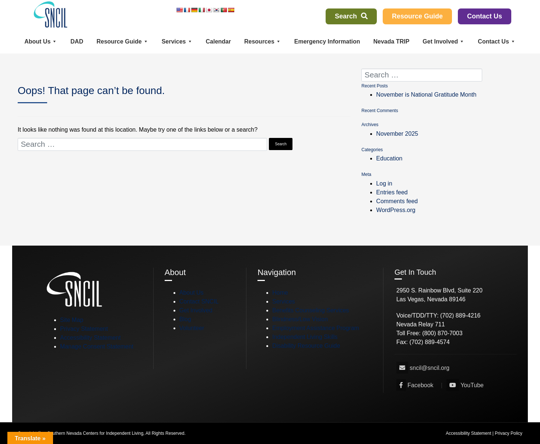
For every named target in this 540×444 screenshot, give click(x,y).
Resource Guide (417, 16)
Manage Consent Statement (96, 346)
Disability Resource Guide (306, 346)
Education (389, 158)
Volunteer (191, 328)
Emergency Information (327, 41)
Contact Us (484, 16)
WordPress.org (395, 210)
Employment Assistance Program (315, 328)
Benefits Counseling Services (310, 310)
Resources (262, 41)
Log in (384, 183)
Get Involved (443, 41)
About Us (40, 41)
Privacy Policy (508, 433)
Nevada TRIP (392, 41)
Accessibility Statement (90, 337)
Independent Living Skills (304, 337)
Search (351, 16)
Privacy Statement (84, 329)
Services (177, 41)
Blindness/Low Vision (300, 319)
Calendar (218, 41)
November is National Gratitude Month (426, 94)
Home (280, 292)
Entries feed (391, 192)
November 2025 (397, 134)
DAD (76, 41)
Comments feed (397, 201)
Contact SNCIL (199, 301)
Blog (185, 319)
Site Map (71, 320)
